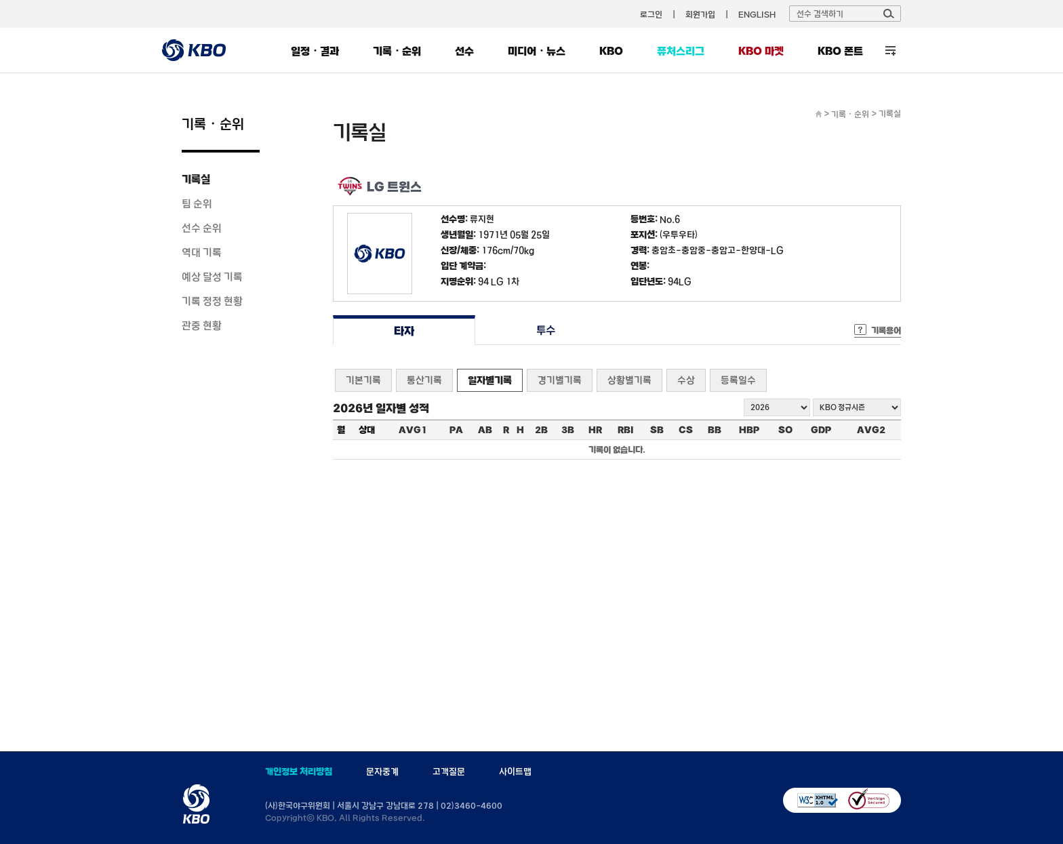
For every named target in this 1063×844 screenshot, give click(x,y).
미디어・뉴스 (536, 51)
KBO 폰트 (840, 51)
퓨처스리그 (680, 51)
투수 (546, 330)
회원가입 (700, 14)
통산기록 (424, 380)
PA (456, 429)
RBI (626, 429)
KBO (611, 51)
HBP (749, 429)
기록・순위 (397, 51)
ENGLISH (757, 14)
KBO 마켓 (761, 51)
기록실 (196, 179)
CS (686, 429)
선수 (464, 51)
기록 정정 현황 (212, 301)
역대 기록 (202, 252)
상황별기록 (629, 380)
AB (485, 429)
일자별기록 (490, 380)
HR (595, 429)
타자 (404, 330)
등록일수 (738, 380)
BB (714, 429)
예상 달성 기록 (212, 276)
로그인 (651, 14)
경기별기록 (560, 380)
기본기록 (363, 380)
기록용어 (886, 330)
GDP (821, 429)
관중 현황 (202, 325)
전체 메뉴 (890, 50)
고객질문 (449, 771)
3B (567, 429)
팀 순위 (197, 203)
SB (657, 429)
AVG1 (413, 429)
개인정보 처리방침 (298, 771)
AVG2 (871, 429)
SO (785, 429)
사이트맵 (515, 771)
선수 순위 (202, 228)
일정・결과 (315, 51)
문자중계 (382, 771)
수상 (686, 380)
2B (541, 429)
